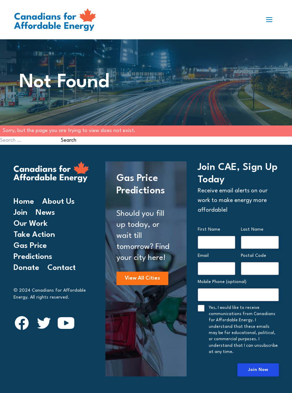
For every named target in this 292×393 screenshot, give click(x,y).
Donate (26, 268)
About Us (58, 201)
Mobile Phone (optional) (222, 282)
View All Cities (142, 278)
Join (20, 212)
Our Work (30, 224)
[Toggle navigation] (272, 20)
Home (23, 201)
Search (68, 140)
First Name (209, 229)
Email (203, 255)
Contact (61, 268)
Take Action (34, 235)
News (45, 212)
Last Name (252, 229)
